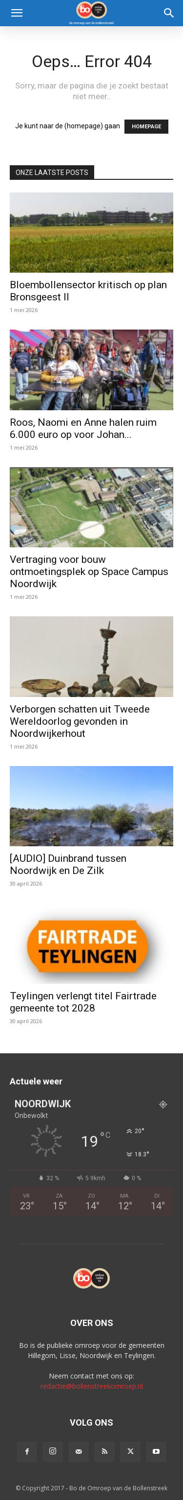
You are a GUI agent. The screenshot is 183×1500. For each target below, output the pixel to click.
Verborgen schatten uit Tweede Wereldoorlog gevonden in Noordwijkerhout (80, 721)
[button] (16, 13)
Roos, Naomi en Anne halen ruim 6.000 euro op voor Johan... (83, 428)
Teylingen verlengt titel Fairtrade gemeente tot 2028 (83, 1002)
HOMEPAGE (146, 126)
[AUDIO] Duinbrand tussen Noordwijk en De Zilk (68, 864)
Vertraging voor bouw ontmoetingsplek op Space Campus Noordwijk (89, 572)
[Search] (169, 13)
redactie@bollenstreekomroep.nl (92, 1386)
